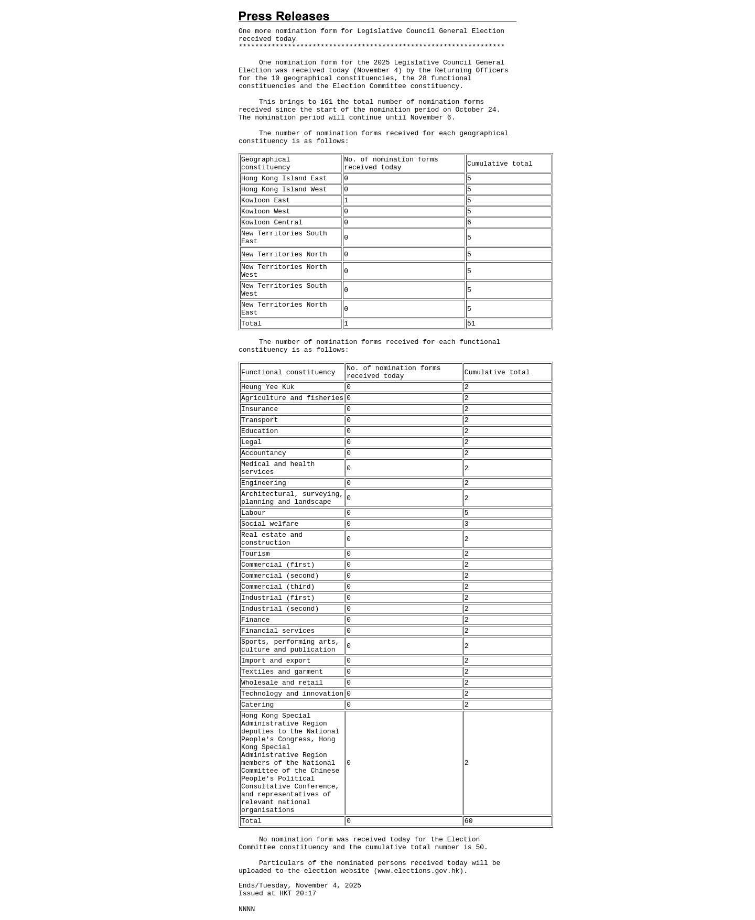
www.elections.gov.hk (418, 871)
